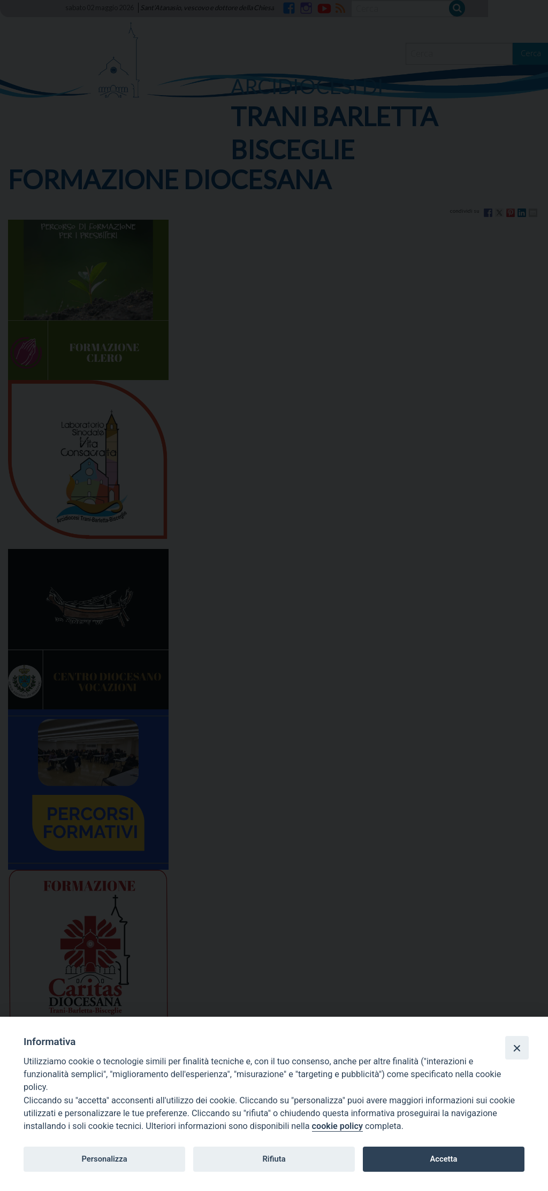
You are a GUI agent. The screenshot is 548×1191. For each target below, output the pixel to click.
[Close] (517, 1047)
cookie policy (337, 1126)
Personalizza (104, 1159)
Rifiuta (273, 1159)
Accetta (443, 1159)
